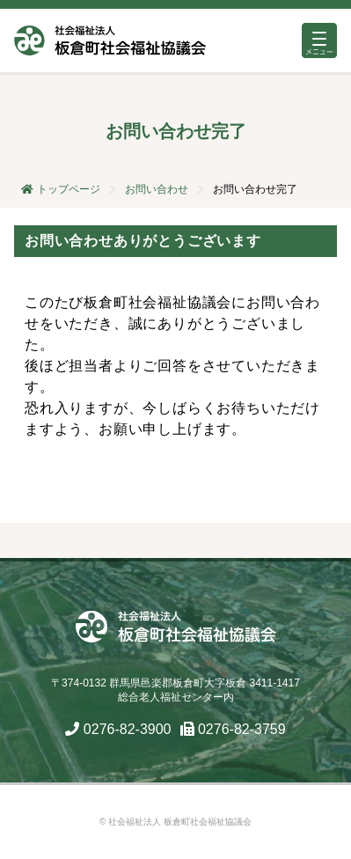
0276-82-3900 (128, 729)
